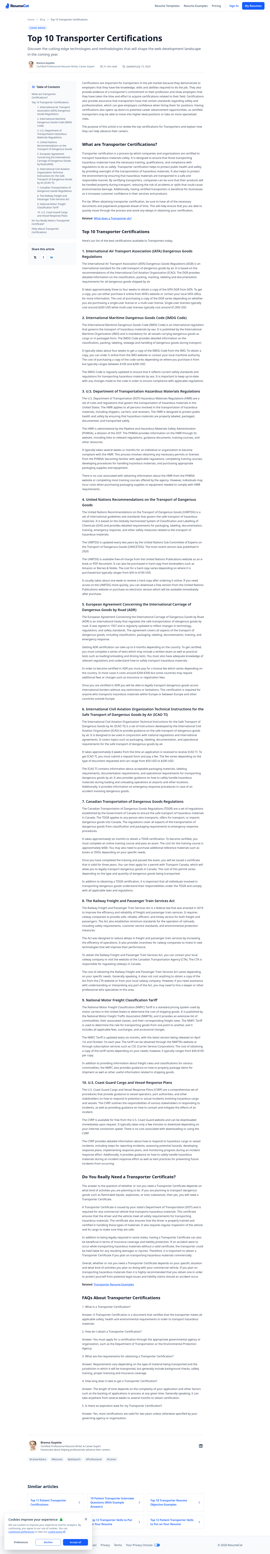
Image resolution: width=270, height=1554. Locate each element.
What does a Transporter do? (113, 218)
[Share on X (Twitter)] (35, 257)
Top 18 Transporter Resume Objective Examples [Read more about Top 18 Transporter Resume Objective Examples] (175, 1502)
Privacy (105, 1545)
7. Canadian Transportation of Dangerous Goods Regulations (54, 189)
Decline (48, 1542)
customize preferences (21, 1531)
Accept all (75, 1542)
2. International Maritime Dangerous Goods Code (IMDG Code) (54, 122)
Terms (118, 1545)
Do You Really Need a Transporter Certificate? (51, 222)
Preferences (21, 1542)
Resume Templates (167, 6)
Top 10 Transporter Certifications (50, 102)
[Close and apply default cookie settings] (85, 1519)
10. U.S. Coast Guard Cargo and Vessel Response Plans (52, 214)
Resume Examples (196, 6)
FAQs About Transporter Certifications (45, 230)
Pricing (216, 6)
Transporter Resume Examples (114, 1284)
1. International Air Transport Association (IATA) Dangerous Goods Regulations (53, 110)
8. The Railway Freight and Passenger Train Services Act (53, 197)
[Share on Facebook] (43, 257)
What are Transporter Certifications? (44, 95)
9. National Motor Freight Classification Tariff (51, 205)
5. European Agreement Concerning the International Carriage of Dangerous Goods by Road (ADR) (54, 159)
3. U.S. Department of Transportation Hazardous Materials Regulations (52, 134)
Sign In (234, 6)
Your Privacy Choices (143, 1545)
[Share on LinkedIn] (51, 257)
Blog (42, 19)
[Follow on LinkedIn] (201, 1446)
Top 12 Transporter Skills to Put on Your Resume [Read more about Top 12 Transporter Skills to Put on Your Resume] (115, 1522)
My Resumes (253, 6)
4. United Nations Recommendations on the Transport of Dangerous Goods (54, 146)
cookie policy (56, 1531)
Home (31, 19)
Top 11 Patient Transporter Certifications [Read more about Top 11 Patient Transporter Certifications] (55, 1502)
